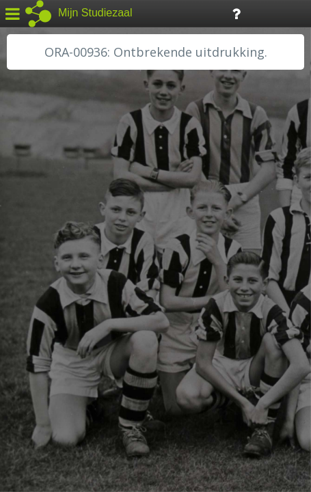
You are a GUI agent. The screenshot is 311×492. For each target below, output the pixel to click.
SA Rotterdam (50, 341)
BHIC (29, 203)
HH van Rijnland (54, 264)
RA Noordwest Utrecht (71, 311)
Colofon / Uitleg (160, 390)
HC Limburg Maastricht (71, 249)
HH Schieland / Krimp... (70, 280)
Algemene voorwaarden (68, 407)
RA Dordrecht (49, 295)
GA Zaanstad (47, 219)
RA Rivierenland (53, 326)
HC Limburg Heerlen (65, 234)
